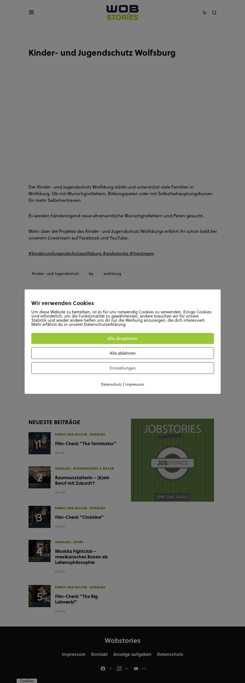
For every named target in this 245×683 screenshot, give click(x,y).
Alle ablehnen (123, 353)
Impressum (134, 384)
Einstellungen (123, 368)
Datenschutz (111, 384)
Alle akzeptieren (122, 338)
